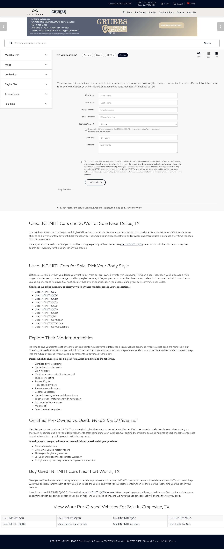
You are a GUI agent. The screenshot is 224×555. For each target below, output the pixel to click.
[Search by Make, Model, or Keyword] (107, 49)
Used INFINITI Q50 (13, 524)
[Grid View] (208, 61)
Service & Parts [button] (166, 12)
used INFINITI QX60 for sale (99, 498)
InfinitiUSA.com (168, 547)
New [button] (129, 12)
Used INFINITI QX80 (14, 530)
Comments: (89, 151)
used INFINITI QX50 (131, 250)
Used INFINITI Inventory (126, 530)
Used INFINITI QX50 (124, 524)
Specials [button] (152, 12)
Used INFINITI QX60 (180, 524)
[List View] (216, 61)
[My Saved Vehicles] (190, 3)
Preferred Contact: (86, 130)
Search (207, 49)
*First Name (89, 101)
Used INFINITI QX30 (69, 524)
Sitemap (147, 547)
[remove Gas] (99, 61)
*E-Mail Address (87, 116)
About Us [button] (191, 12)
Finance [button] (180, 12)
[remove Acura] (87, 61)
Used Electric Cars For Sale (72, 530)
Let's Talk (94, 188)
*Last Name (89, 108)
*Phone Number (87, 123)
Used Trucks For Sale (180, 530)
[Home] (123, 12)
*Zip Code (90, 144)
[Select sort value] (200, 61)
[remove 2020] (110, 61)
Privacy (155, 547)
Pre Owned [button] (140, 12)
